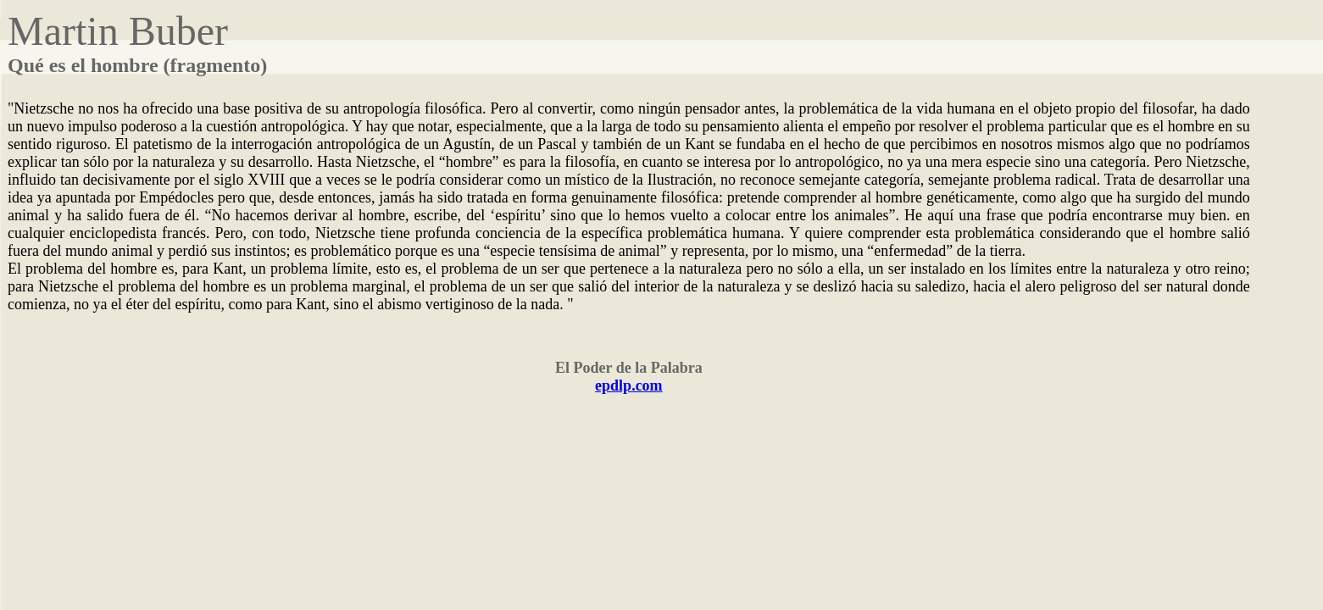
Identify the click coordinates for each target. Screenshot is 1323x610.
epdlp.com (629, 385)
